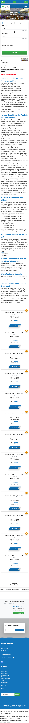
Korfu (3, 251)
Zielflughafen (5, 33)
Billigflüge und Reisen (9, 705)
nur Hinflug (18, 23)
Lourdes (25, 92)
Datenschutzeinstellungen (8, 686)
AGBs (2, 684)
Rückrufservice (5, 675)
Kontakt (3, 677)
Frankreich (3, 85)
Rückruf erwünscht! (18, 613)
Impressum (4, 680)
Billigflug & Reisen (9, 16)
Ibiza (3, 253)
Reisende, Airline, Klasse (7, 45)
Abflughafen (4, 25)
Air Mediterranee (15, 18)
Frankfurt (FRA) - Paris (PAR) (14, 312)
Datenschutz (4, 682)
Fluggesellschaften (19, 16)
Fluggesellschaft (5, 69)
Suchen (17, 694)
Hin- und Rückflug (8, 23)
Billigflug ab (4, 671)
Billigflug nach (5, 673)
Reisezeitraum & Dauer (7, 40)
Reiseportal (8, 706)
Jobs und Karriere (5, 678)
